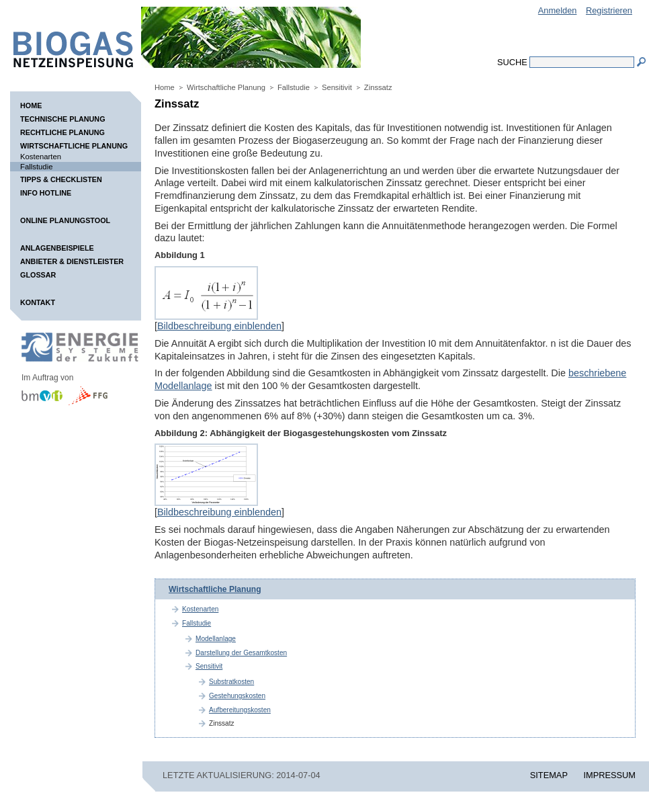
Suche (512, 62)
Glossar (38, 275)
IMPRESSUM (610, 775)
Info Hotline (45, 193)
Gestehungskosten (237, 696)
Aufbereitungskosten (240, 710)
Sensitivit (337, 87)
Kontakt (37, 302)
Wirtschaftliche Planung (74, 146)
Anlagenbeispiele (57, 248)
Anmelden (557, 10)
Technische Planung (62, 119)
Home (31, 105)
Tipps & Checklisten (61, 179)
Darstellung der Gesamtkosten (241, 652)
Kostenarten (40, 157)
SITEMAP (549, 775)
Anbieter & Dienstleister (72, 261)
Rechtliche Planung (62, 132)
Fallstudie (36, 167)
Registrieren (609, 10)
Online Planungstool (65, 220)
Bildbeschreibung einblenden (219, 326)
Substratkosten (231, 681)
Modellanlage (216, 638)
